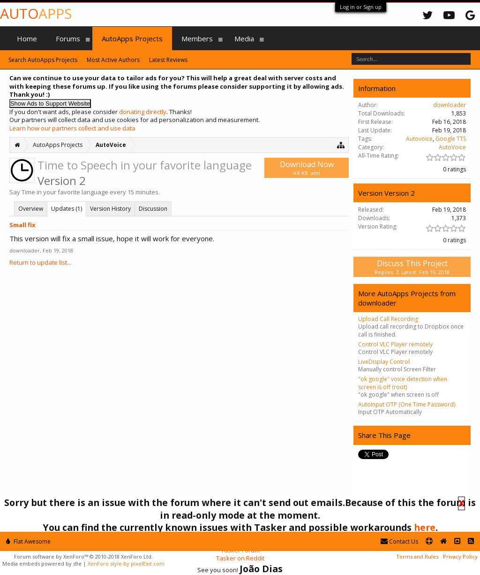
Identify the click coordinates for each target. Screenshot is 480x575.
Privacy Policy (460, 556)
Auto (36, 13)
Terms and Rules (417, 556)
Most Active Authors (113, 60)
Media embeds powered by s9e (42, 563)
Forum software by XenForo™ (83, 556)
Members (197, 38)
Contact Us (399, 541)
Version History (110, 209)
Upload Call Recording (388, 319)
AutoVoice (452, 147)
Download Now (306, 167)
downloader (24, 250)
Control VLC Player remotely (395, 344)
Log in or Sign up (361, 6)
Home (27, 38)
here (424, 527)
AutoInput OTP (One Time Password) (406, 404)
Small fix (22, 225)
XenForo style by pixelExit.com (126, 563)
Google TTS (450, 139)
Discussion (153, 209)
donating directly (142, 111)
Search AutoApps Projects (42, 60)
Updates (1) (66, 209)
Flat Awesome (28, 541)
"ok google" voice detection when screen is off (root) (402, 383)
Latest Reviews (168, 60)
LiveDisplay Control (384, 362)
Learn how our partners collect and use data (72, 128)
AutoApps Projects (132, 38)
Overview (30, 209)
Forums (68, 38)
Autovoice (419, 139)
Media (244, 38)
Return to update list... (40, 262)
